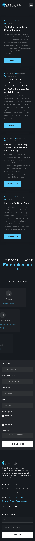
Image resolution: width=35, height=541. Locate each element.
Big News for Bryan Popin (16, 203)
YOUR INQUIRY (7, 412)
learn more (12, 61)
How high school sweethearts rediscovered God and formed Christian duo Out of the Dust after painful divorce (17, 86)
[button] (31, 5)
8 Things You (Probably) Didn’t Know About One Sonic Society (16, 147)
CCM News (20, 73)
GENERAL (8, 425)
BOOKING (8, 416)
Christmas (19, 21)
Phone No (6, 388)
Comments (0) (10, 23)
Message (6, 430)
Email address (8, 376)
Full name (6, 364)
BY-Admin (8, 21)
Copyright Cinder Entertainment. (14, 501)
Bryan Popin (20, 197)
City (3, 400)
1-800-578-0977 (16, 497)
